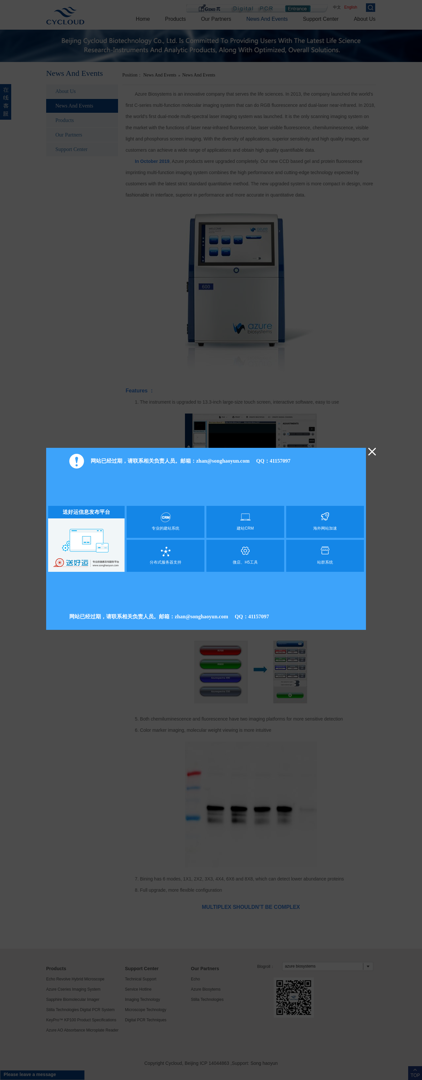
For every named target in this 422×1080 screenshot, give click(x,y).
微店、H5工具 (245, 555)
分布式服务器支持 (165, 555)
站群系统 (325, 555)
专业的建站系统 (165, 521)
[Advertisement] (206, 489)
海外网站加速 (325, 521)
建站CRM (245, 521)
